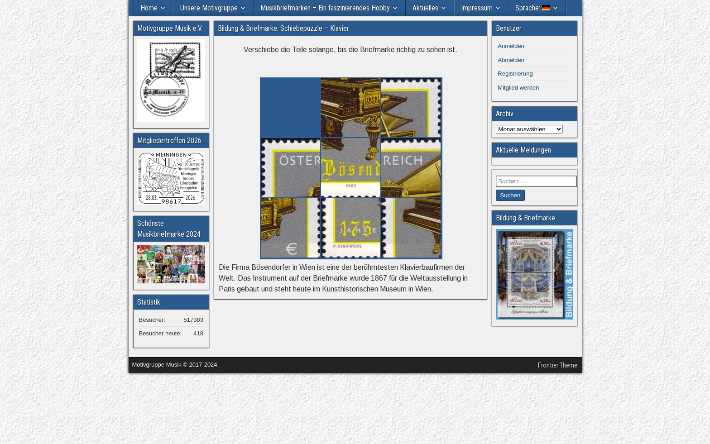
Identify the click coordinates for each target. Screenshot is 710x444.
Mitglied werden (518, 87)
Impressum (477, 8)
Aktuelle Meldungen (523, 150)
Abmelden (511, 60)
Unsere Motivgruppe (209, 8)
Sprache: (532, 8)
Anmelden (511, 46)
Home (149, 8)
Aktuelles (425, 8)
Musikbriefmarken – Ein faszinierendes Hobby (325, 8)
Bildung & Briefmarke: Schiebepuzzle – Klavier (283, 28)
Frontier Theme (557, 365)
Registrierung (515, 73)
